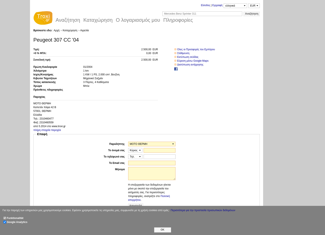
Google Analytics (17, 222)
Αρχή (57, 30)
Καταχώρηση (70, 30)
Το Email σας (117, 163)
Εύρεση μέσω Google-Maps (193, 60)
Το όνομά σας (116, 150)
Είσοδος (205, 5)
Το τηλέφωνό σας (114, 156)
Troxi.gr (42, 18)
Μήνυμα (120, 169)
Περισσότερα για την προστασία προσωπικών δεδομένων (203, 210)
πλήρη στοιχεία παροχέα (47, 130)
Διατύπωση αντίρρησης (190, 64)
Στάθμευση (183, 53)
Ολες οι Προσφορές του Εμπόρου (196, 49)
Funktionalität (15, 218)
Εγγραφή (217, 5)
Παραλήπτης (117, 144)
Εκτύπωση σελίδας (188, 57)
